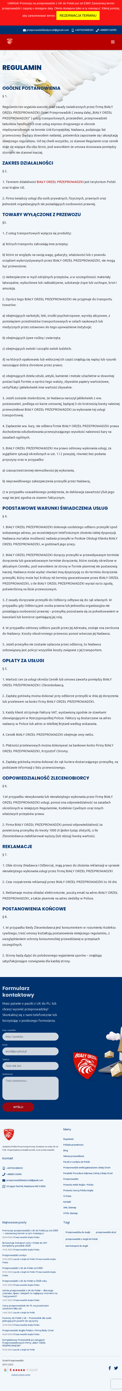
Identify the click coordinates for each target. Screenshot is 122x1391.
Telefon (5, 1060)
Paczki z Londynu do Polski (76, 1162)
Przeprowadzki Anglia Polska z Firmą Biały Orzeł (28, 1330)
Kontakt (67, 1202)
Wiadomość (7, 1074)
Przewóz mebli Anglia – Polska (78, 1184)
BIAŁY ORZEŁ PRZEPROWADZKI (60, 182)
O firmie (67, 1196)
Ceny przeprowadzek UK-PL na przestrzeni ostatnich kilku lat (25, 1307)
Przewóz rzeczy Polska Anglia (78, 1190)
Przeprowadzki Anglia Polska (26, 1237)
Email (4, 1045)
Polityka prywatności (73, 1144)
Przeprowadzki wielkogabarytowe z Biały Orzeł (86, 1167)
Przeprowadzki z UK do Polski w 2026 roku (24, 1281)
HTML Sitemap (70, 1213)
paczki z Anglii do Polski (24, 1259)
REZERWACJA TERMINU (78, 15)
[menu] (112, 42)
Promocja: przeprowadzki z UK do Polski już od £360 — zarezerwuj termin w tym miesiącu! (30, 1232)
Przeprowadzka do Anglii (78, 1232)
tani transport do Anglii (77, 1246)
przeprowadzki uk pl (106, 1232)
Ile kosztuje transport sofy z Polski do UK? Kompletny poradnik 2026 (24, 1244)
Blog (65, 1150)
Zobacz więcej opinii (20, 1375)
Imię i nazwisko (9, 1030)
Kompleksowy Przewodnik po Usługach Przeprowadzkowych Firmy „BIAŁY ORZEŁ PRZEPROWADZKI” (24, 1342)
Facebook (110, 1368)
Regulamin (68, 1139)
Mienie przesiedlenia (73, 1156)
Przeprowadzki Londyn (14, 1255)
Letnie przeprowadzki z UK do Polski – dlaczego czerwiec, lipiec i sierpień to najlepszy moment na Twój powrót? (29, 1293)
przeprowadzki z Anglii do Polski (82, 1239)
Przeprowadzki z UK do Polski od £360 (22, 1268)
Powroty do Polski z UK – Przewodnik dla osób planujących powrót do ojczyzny (26, 1319)
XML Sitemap (69, 1207)
